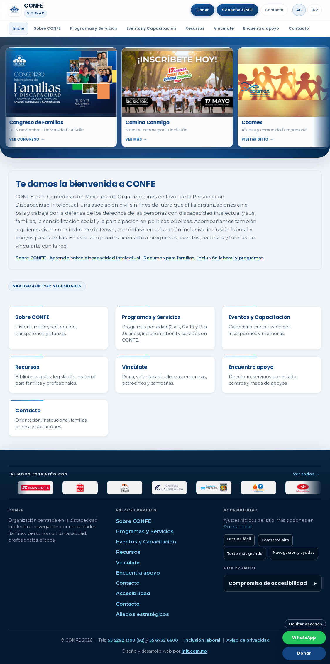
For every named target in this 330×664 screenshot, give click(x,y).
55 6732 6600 (163, 640)
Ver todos (306, 474)
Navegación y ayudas (293, 552)
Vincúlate (224, 28)
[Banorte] (47, 487)
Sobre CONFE (47, 28)
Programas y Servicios (93, 28)
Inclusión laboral (202, 640)
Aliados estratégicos (142, 614)
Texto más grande (245, 553)
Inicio (18, 28)
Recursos (194, 28)
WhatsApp (304, 638)
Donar (203, 10)
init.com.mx (194, 651)
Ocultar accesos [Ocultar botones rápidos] (305, 624)
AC (299, 10)
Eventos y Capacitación (151, 28)
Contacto (274, 10)
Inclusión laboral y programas (230, 258)
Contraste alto (275, 540)
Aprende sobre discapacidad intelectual (94, 258)
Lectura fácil (239, 539)
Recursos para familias (168, 258)
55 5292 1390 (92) (126, 640)
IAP (314, 10)
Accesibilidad (133, 593)
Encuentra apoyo (261, 28)
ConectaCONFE (237, 10)
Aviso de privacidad (248, 640)
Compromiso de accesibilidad (268, 583)
